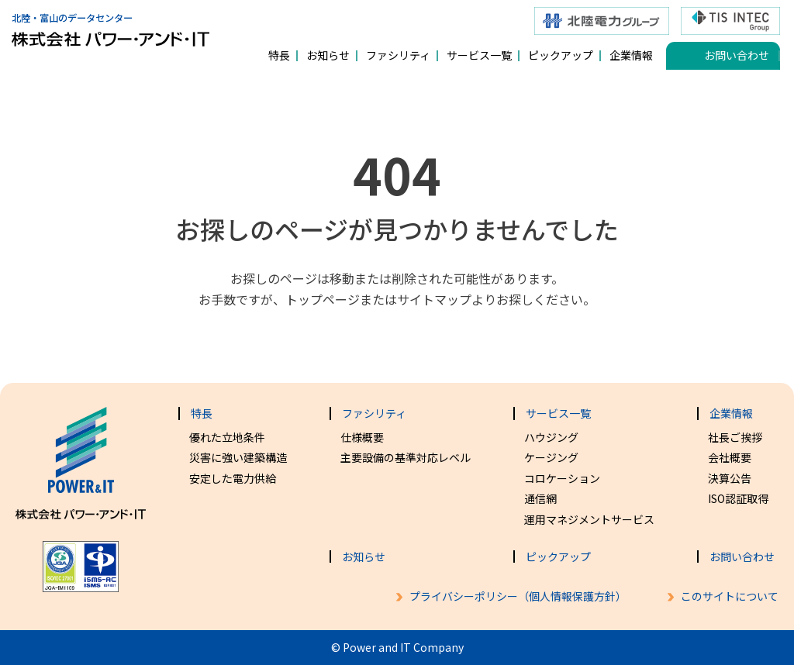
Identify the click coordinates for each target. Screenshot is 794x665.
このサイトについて (729, 596)
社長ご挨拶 (735, 437)
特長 (279, 55)
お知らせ (328, 55)
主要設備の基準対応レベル (405, 457)
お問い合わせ (736, 55)
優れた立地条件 (227, 437)
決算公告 (729, 478)
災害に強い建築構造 (238, 457)
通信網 (540, 498)
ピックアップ (560, 55)
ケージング (551, 457)
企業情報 (631, 55)
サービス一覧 (479, 55)
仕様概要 (362, 437)
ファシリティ (398, 55)
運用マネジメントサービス (589, 519)
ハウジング (551, 437)
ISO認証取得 (738, 498)
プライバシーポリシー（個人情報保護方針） (518, 596)
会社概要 (729, 457)
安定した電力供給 (232, 478)
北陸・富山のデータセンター (110, 23)
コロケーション (562, 478)
